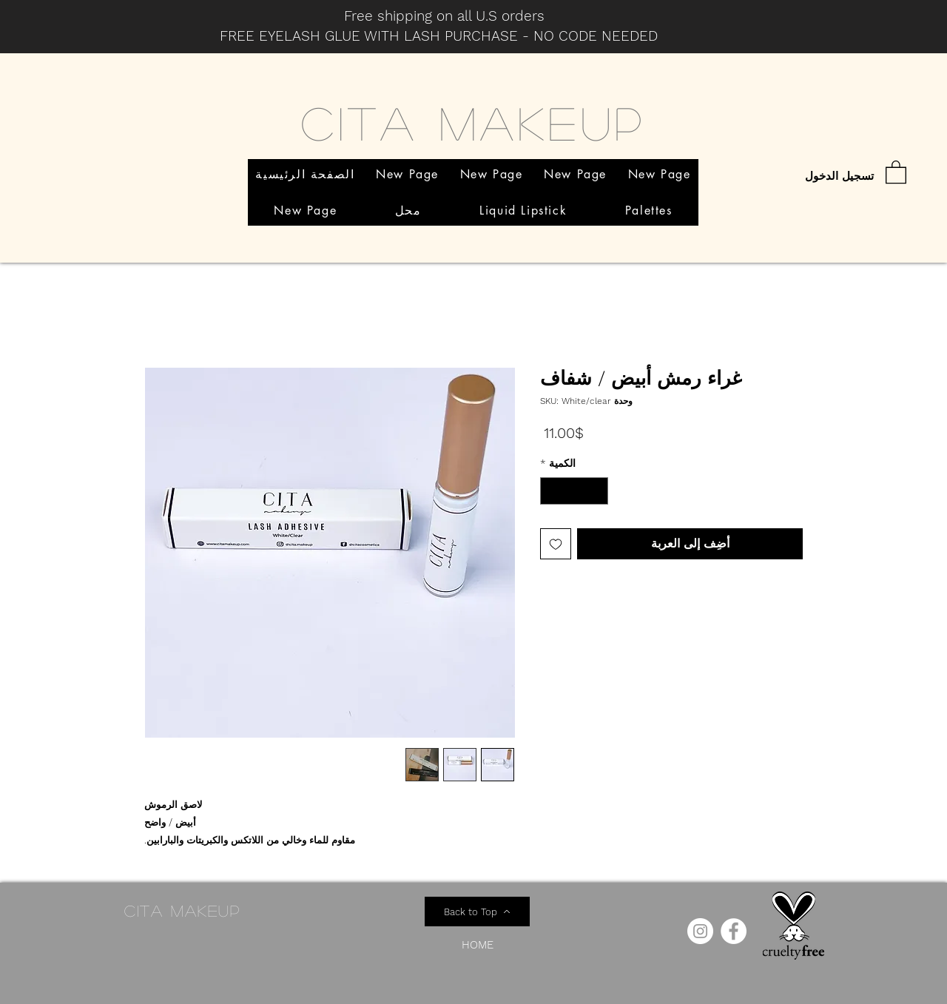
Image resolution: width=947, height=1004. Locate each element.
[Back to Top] (477, 911)
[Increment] (551, 491)
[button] (896, 171)
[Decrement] (596, 491)
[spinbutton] (574, 491)
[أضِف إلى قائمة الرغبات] (555, 543)
